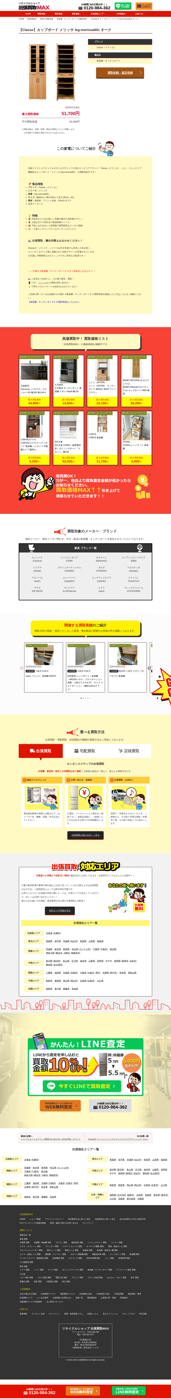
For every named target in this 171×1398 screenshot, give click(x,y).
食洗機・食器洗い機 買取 (107, 1269)
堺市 (97, 973)
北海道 (49, 933)
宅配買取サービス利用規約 (31, 1320)
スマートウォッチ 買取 (72, 1265)
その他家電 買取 (26, 1281)
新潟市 (57, 961)
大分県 (113, 1217)
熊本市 (164, 1213)
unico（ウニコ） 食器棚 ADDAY (41, 676)
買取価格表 (32, 19)
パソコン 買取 (117, 1261)
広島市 (91, 981)
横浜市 (59, 953)
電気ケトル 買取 (71, 1269)
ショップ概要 (35, 1237)
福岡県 (113, 1213)
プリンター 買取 (52, 1265)
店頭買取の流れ (85, 1312)
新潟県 (49, 961)
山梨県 (92, 961)
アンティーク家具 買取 (126, 1288)
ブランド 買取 (77, 1296)
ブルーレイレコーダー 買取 (31, 1269)
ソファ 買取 (25, 1288)
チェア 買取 (53, 1288)
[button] (149, 668)
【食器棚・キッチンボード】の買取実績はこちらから (53, 302)
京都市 (74, 973)
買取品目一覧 (25, 1253)
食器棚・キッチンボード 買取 (100, 1288)
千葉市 (104, 949)
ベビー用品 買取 (26, 1296)
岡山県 (66, 981)
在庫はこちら (92, 1332)
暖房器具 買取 (77, 1261)
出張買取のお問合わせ (62, 1316)
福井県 (83, 961)
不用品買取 (119, 1312)
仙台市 (74, 941)
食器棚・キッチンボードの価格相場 (72, 19)
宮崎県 (121, 1217)
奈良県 (122, 973)
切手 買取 (135, 1296)
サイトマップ (88, 1241)
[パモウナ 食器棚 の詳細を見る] (127, 655)
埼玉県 (75, 949)
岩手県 (58, 941)
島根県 (58, 981)
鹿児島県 (131, 1217)
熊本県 (156, 1213)
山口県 (100, 981)
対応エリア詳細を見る (60, 910)
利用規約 (124, 1316)
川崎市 (66, 953)
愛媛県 (66, 989)
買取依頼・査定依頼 (120, 72)
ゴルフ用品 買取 (44, 1296)
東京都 (113, 949)
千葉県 (96, 949)
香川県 (58, 989)
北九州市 (121, 1213)
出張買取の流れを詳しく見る (85, 835)
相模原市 (75, 953)
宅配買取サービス (67, 1312)
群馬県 (66, 949)
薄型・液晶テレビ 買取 (117, 1265)
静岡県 (117, 961)
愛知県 (49, 965)
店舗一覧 (79, 1316)
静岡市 (125, 961)
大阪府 (83, 973)
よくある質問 (42, 1316)
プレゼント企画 (37, 1332)
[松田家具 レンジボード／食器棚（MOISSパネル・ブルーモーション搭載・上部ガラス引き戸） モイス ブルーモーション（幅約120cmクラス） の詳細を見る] (85, 655)
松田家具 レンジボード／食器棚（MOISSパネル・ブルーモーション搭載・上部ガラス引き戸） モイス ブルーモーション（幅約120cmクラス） (85, 683)
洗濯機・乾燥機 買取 (42, 1261)
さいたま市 (84, 949)
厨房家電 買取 (124, 1276)
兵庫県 (105, 973)
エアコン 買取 (61, 1261)
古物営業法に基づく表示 (105, 1237)
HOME (28, 14)
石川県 (74, 961)
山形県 (92, 941)
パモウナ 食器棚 (117, 676)
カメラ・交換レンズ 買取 (30, 1273)
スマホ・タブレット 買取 (30, 1265)
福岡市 (130, 1213)
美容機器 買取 (58, 1276)
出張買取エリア (26, 1316)
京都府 (66, 973)
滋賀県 (58, 973)
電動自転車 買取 (99, 1273)
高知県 (75, 989)
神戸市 (113, 973)
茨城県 (49, 949)
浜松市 (133, 961)
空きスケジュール (110, 1332)
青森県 (49, 941)
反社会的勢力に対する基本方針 (133, 1237)
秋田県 (83, 941)
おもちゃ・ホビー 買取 (116, 1296)
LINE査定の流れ (103, 1312)
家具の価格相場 (47, 19)
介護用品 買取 (52, 1300)
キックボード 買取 (117, 1273)
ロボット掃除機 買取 (79, 1273)
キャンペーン (54, 1332)
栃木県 (58, 949)
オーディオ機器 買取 (95, 1265)
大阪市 (91, 973)
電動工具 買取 (61, 1296)
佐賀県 (139, 1213)
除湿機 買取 (134, 1273)
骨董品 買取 (25, 1300)
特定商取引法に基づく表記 (79, 1237)
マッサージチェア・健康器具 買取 (34, 1276)
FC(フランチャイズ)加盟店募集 (33, 1241)
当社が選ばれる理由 (28, 1312)
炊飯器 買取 (88, 1269)
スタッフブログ (128, 1332)
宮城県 (66, 941)
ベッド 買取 (39, 1288)
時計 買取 (66, 1300)
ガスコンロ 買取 (75, 1276)
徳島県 (49, 989)
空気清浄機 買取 (93, 1276)
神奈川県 (50, 953)
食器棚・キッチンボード (32, 357)
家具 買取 (24, 1285)
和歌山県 (132, 973)
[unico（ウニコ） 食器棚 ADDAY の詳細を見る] (44, 655)
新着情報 (23, 1332)
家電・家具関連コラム (73, 1332)
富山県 (66, 961)
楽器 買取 (38, 1300)
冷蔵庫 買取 (25, 1261)
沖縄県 (140, 1217)
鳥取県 (49, 981)
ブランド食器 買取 (95, 1296)
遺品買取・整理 (134, 1312)
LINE (33, 283)
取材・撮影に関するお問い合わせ (64, 1241)
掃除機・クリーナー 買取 (55, 1273)
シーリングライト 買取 (97, 1261)
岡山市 (74, 981)
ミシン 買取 (109, 1276)
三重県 (49, 973)
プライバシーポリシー (54, 1237)
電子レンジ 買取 (54, 1269)
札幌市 (57, 933)
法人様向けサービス (54, 1320)
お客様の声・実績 (108, 1316)
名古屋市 (58, 965)
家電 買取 (24, 1257)
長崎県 (148, 1213)
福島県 (100, 941)
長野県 (100, 961)
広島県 (83, 981)
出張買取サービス (48, 1312)
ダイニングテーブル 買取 (72, 1288)
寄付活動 (143, 1332)
